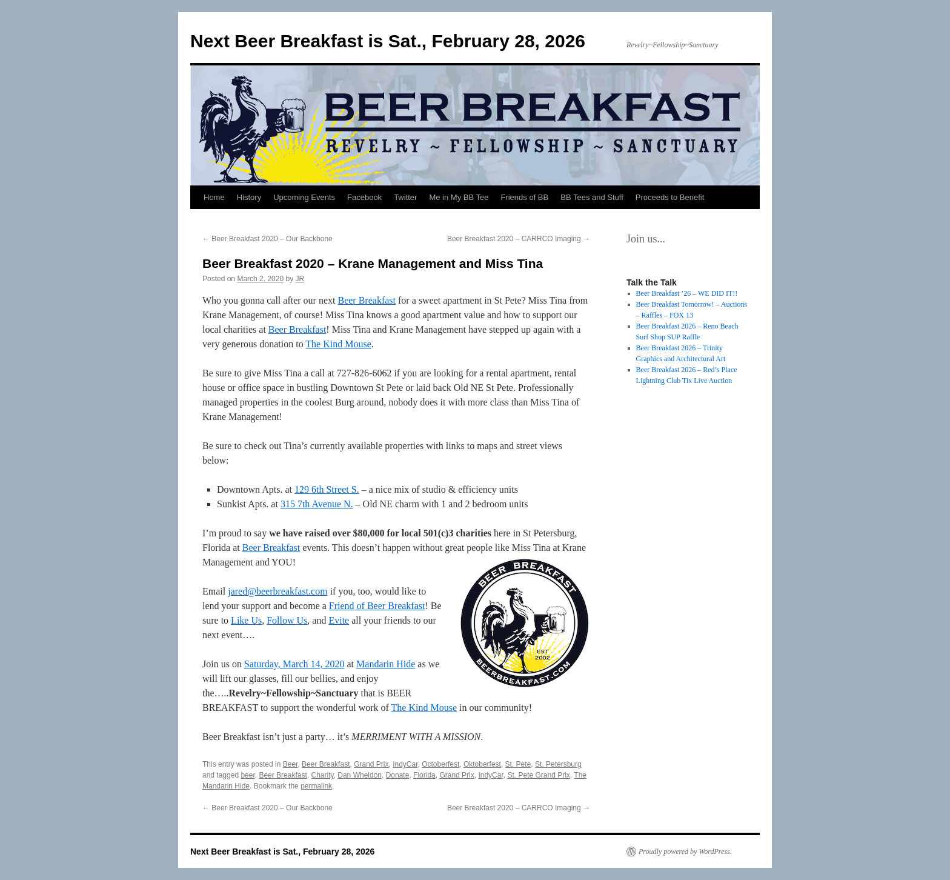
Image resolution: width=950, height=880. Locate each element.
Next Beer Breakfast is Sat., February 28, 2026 (387, 41)
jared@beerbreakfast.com (277, 591)
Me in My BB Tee (458, 197)
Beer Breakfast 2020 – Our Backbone (267, 239)
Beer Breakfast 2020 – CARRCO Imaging (518, 239)
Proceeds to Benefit (670, 197)
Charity (322, 775)
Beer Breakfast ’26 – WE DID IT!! (687, 293)
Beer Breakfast (366, 300)
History (249, 197)
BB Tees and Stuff (591, 197)
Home (214, 197)
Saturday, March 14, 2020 (294, 664)
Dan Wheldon (359, 775)
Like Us (246, 620)
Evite (338, 620)
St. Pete (518, 764)
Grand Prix (371, 764)
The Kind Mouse (338, 344)
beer (247, 775)
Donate (398, 775)
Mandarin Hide (385, 664)
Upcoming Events (304, 197)
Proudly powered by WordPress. (685, 851)
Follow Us (287, 620)
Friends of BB (524, 197)
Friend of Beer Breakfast (377, 606)
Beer (290, 764)
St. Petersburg (558, 764)
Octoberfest (440, 764)
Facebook (364, 197)
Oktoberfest (482, 764)
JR (299, 279)
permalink (316, 786)
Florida (424, 775)
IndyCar (405, 764)
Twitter (405, 197)
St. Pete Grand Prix (538, 775)
